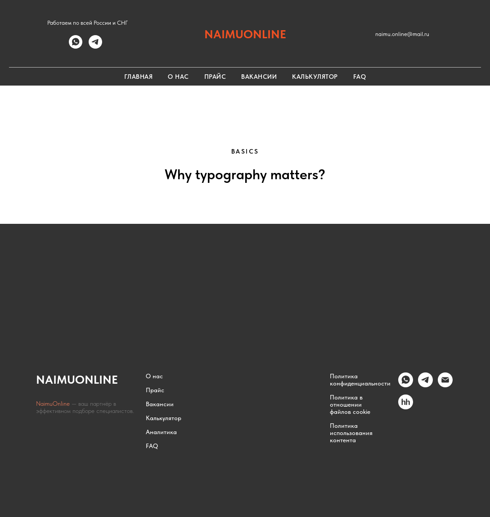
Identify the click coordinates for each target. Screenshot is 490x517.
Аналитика (161, 431)
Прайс (215, 76)
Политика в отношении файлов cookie (350, 404)
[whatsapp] (75, 46)
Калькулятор (315, 76)
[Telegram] (425, 385)
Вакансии (259, 76)
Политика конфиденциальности (360, 379)
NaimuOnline (54, 403)
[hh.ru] (405, 407)
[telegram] (95, 46)
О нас (178, 76)
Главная (138, 76)
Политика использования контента (351, 433)
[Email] (445, 385)
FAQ (359, 76)
